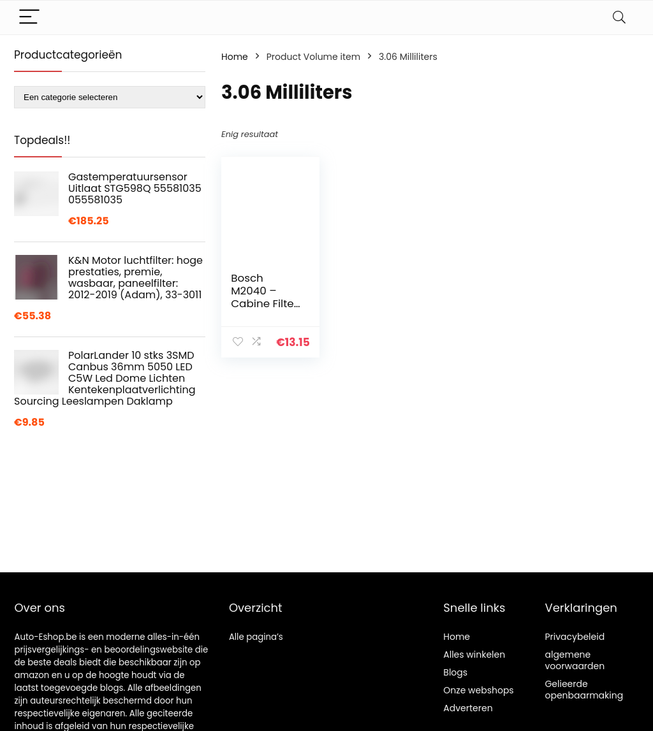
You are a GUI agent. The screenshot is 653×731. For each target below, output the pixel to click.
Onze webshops (478, 690)
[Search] (619, 17)
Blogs (455, 672)
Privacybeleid (575, 636)
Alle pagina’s (256, 637)
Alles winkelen (474, 654)
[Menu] (29, 17)
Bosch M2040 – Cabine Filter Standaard (264, 297)
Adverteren (467, 708)
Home (234, 56)
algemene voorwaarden (575, 660)
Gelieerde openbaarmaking (584, 689)
